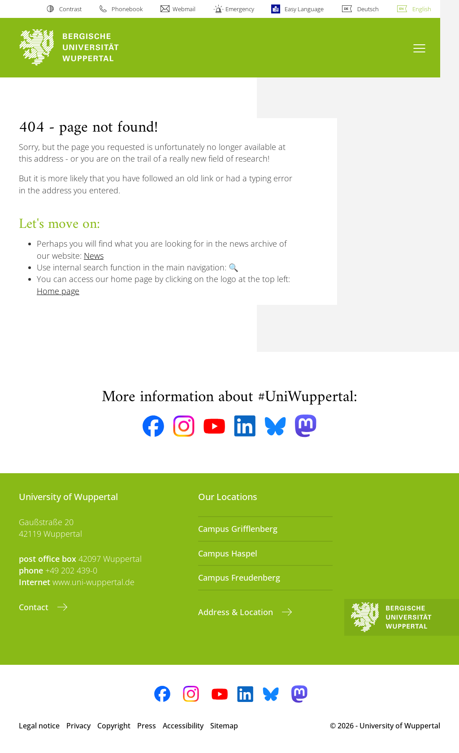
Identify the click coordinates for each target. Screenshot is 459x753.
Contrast (70, 9)
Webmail (184, 9)
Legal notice (39, 726)
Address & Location (236, 612)
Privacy (78, 726)
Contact (35, 607)
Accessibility (183, 726)
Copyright (113, 726)
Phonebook (127, 9)
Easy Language (304, 9)
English (421, 9)
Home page (58, 291)
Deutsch (368, 9)
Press (146, 726)
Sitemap (224, 726)
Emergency (239, 9)
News (94, 255)
